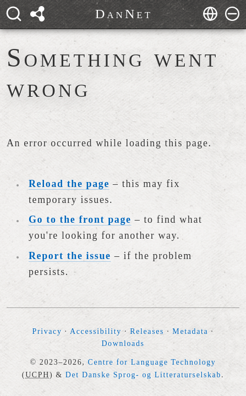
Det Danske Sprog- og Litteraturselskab (143, 375)
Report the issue (70, 255)
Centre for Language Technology (152, 362)
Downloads (122, 343)
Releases (147, 331)
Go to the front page (80, 219)
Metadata (190, 331)
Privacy (47, 331)
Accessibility (96, 331)
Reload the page (69, 183)
